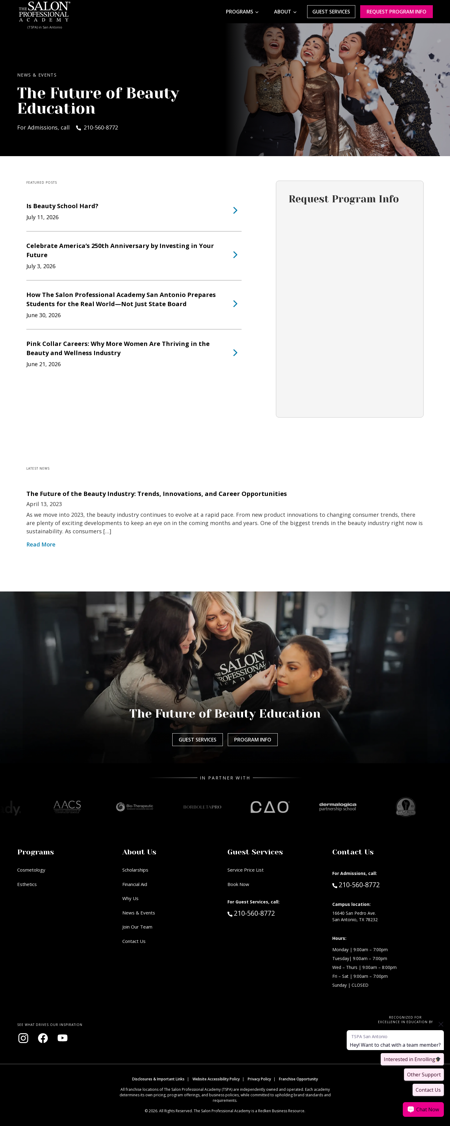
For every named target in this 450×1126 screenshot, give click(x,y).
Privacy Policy (259, 1079)
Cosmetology (31, 870)
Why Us (130, 898)
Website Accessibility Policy (216, 1079)
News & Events (138, 913)
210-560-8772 (264, 913)
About (282, 11)
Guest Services (331, 11)
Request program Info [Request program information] (396, 11)
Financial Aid (134, 884)
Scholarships (135, 870)
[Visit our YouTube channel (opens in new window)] (62, 1038)
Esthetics (27, 884)
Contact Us (134, 941)
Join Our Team (137, 927)
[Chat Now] (423, 1109)
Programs (239, 11)
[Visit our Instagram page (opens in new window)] (23, 1038)
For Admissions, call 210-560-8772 (67, 127)
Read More (40, 544)
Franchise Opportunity (298, 1079)
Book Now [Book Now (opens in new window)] (238, 884)
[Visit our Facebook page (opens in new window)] (43, 1038)
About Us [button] (139, 852)
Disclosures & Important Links (158, 1079)
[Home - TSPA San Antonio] (44, 11)
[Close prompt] (441, 1024)
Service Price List (245, 870)
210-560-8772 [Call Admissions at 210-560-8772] (356, 884)
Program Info (252, 739)
